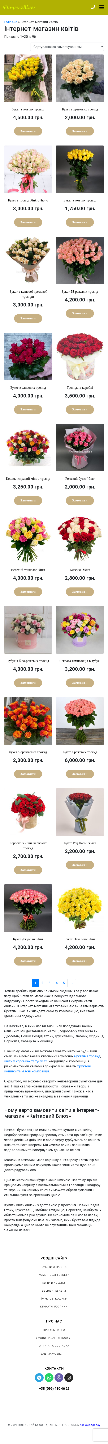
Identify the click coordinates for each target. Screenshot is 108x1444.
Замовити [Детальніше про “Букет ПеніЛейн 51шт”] (79, 961)
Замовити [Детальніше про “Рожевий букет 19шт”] (79, 500)
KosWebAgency (90, 1425)
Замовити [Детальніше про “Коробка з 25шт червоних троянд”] (28, 870)
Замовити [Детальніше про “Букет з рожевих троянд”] (79, 774)
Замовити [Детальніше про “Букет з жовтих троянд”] (79, 222)
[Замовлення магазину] (67, 47)
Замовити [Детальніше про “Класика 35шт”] (79, 592)
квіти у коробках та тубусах (25, 1061)
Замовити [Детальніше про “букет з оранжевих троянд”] (28, 774)
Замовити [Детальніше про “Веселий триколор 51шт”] (28, 592)
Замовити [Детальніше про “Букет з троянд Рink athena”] (28, 222)
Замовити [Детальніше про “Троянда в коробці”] (79, 409)
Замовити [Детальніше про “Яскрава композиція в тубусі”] (79, 683)
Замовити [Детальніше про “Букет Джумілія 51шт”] (28, 961)
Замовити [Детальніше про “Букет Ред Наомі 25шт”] (79, 865)
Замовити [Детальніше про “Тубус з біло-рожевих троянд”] (28, 683)
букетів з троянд (87, 1056)
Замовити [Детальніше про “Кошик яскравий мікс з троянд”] (28, 500)
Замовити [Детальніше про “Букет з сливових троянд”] (28, 409)
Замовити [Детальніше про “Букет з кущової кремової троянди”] (28, 318)
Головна (10, 22)
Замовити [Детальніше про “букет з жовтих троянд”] (28, 131)
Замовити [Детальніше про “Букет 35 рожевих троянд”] (79, 313)
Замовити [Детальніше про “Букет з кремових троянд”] (79, 131)
